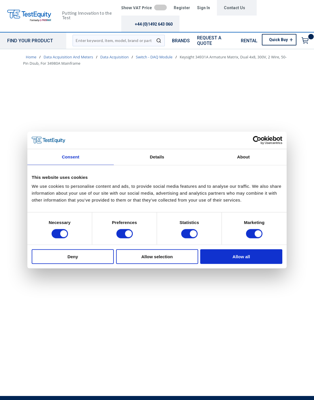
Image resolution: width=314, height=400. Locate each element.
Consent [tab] (71, 156)
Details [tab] (157, 156)
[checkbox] (160, 7)
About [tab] (243, 156)
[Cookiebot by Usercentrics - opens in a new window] (257, 140)
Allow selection (157, 256)
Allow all (241, 256)
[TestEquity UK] (32, 16)
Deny (72, 256)
